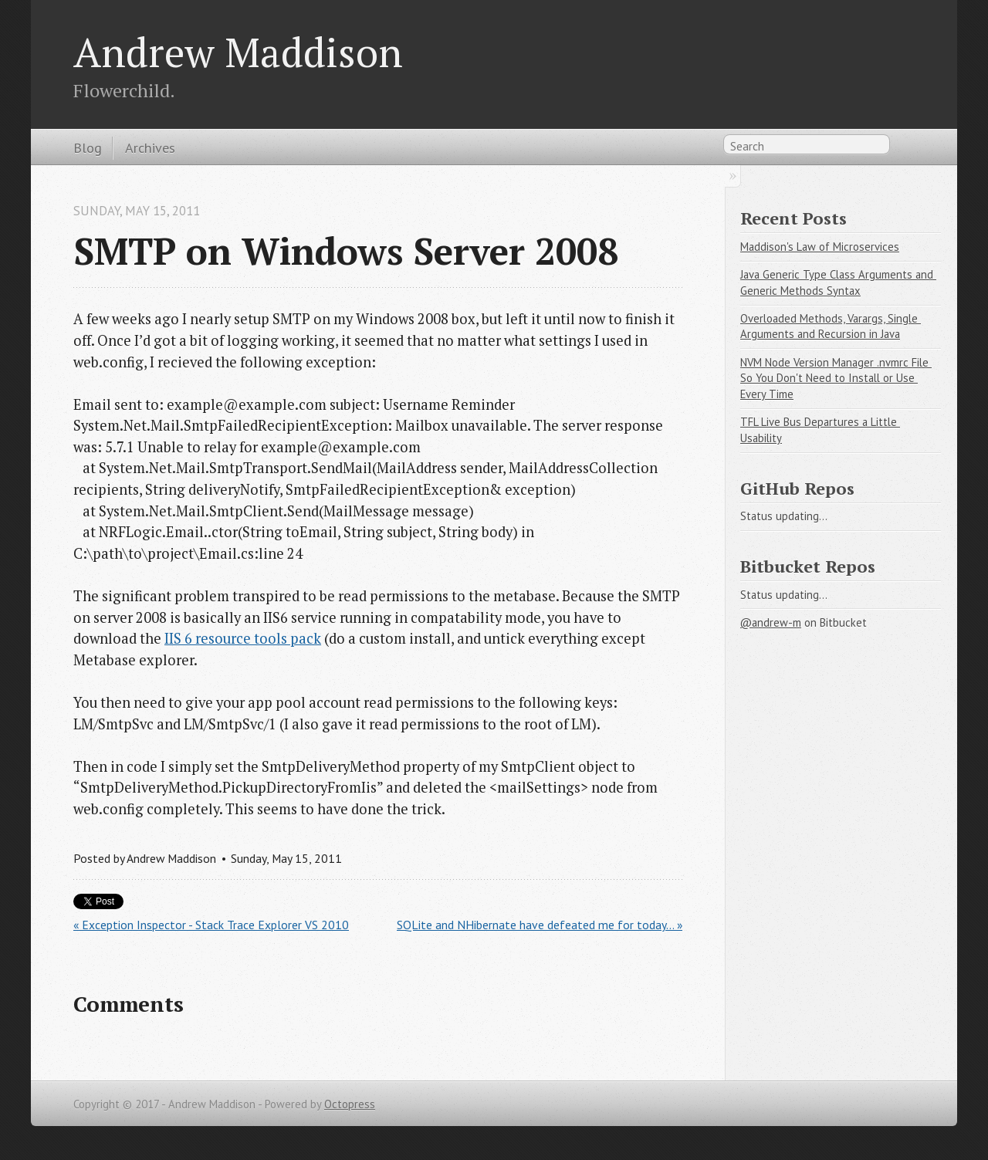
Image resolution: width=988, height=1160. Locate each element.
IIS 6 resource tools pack (242, 638)
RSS (906, 147)
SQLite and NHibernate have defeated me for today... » (539, 924)
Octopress (349, 1104)
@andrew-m (770, 622)
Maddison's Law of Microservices (819, 246)
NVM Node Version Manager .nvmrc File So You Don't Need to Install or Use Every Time (836, 378)
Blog (87, 147)
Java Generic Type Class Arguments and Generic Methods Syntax (838, 282)
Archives (150, 147)
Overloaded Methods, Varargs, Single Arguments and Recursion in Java (830, 326)
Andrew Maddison (238, 52)
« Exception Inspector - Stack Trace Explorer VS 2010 (211, 924)
